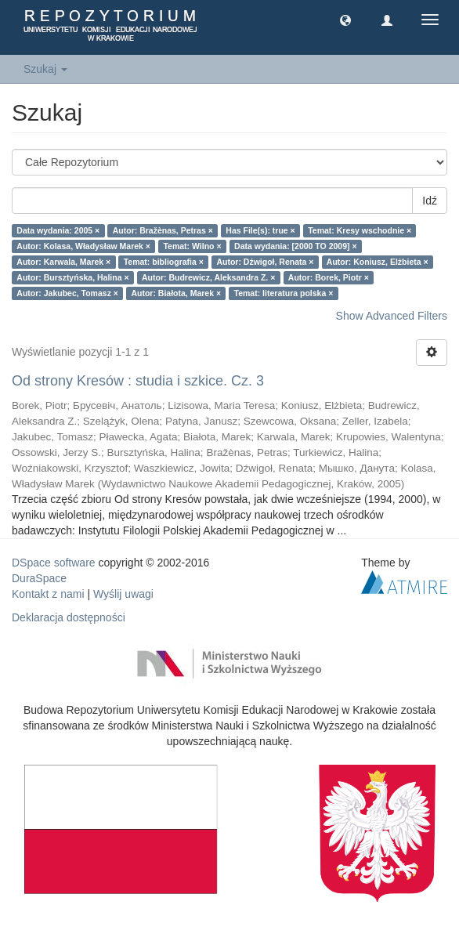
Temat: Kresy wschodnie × (359, 230)
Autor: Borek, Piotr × (328, 277)
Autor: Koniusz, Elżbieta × (377, 261)
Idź (429, 200)
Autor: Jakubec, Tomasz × (67, 293)
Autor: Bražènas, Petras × (163, 230)
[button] (345, 19)
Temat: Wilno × (192, 246)
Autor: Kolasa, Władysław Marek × (83, 246)
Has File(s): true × (260, 230)
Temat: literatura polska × (284, 293)
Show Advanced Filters (391, 315)
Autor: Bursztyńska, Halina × (72, 277)
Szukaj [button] (45, 69)
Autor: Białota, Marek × (176, 293)
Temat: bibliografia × (164, 261)
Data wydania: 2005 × (57, 230)
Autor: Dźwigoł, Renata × (264, 261)
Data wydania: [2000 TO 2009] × (295, 246)
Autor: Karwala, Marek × (63, 261)
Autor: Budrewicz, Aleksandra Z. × (208, 277)
